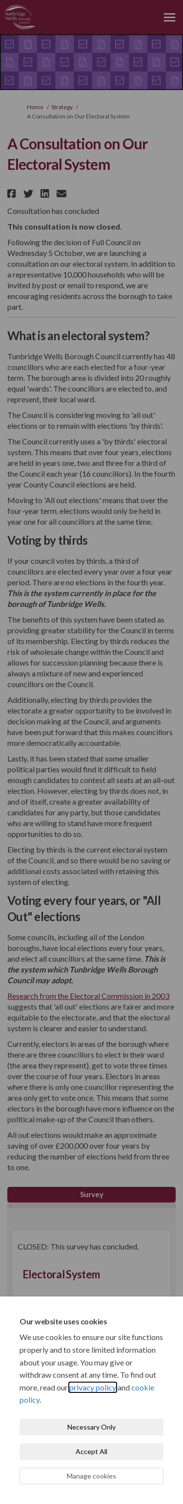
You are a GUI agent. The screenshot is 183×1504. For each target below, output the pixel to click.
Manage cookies (91, 1476)
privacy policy (92, 1387)
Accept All (91, 1451)
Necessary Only (91, 1427)
